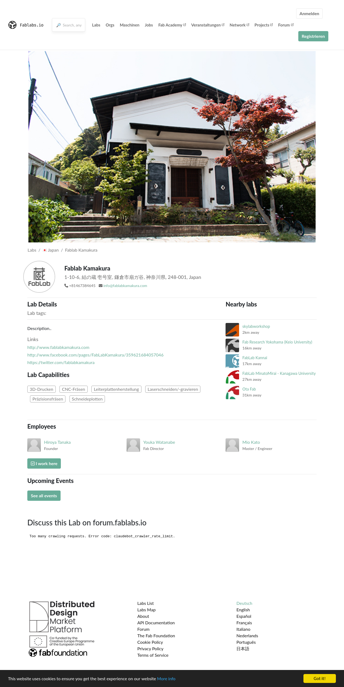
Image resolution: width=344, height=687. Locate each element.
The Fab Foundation (156, 635)
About (143, 616)
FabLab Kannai (254, 357)
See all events (44, 495)
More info (166, 679)
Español (243, 616)
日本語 (242, 648)
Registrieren (313, 36)
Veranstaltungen (207, 24)
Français (244, 622)
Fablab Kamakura (81, 249)
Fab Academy (172, 24)
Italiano (243, 629)
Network (239, 24)
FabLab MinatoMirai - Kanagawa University (279, 373)
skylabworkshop (256, 326)
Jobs (149, 24)
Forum (285, 24)
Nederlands (247, 635)
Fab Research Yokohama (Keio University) (277, 342)
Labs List (145, 603)
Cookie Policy (150, 642)
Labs (96, 24)
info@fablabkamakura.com (125, 285)
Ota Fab (249, 389)
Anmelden (309, 13)
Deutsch (244, 603)
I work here (44, 463)
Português (246, 642)
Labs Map (146, 609)
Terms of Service (152, 655)
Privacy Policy (150, 648)
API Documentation (156, 622)
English (243, 609)
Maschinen (130, 24)
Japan (50, 249)
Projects (263, 24)
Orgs (110, 24)
